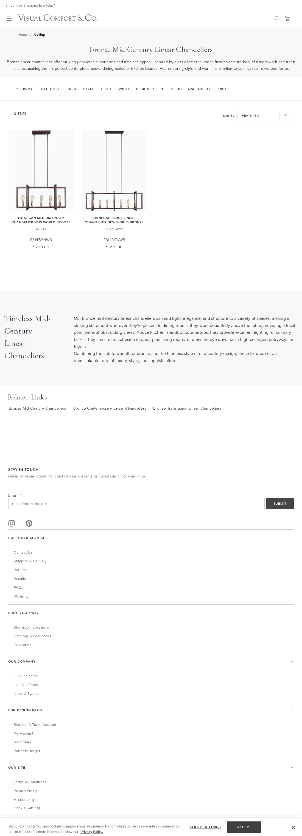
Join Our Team (26, 684)
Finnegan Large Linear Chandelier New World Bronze (114, 219)
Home (23, 34)
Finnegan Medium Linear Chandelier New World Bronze (41, 219)
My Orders (22, 742)
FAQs (18, 587)
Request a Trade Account (35, 724)
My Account (23, 733)
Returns (20, 569)
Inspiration (23, 644)
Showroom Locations (31, 627)
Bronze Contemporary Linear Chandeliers (110, 408)
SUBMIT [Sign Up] (280, 503)
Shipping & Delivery (30, 561)
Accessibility (24, 799)
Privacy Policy (25, 790)
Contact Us (23, 552)
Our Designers (26, 675)
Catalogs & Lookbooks (33, 636)
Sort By (229, 115)
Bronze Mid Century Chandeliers (37, 408)
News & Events (26, 693)
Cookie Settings (27, 808)
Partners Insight (27, 750)
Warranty (21, 596)
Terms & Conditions (30, 781)
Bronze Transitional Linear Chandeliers (187, 408)
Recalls (20, 578)
